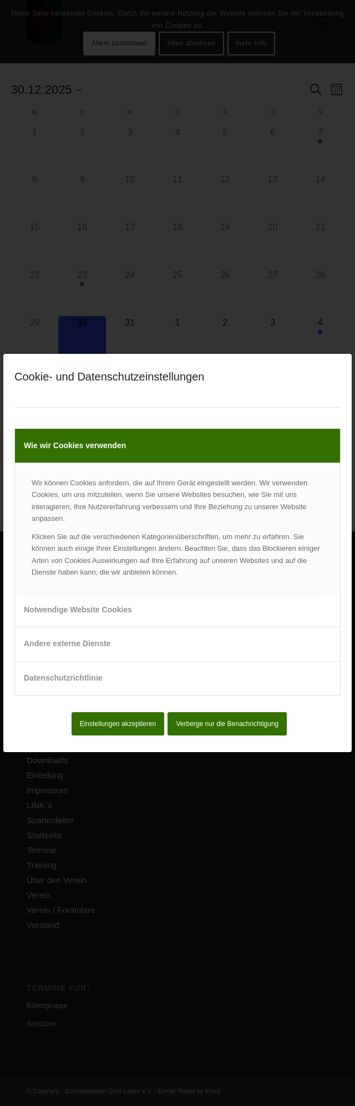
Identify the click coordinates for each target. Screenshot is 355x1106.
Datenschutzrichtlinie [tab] (63, 677)
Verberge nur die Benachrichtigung (227, 724)
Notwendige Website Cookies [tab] (78, 609)
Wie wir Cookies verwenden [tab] (75, 445)
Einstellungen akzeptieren (118, 724)
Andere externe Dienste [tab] (67, 643)
